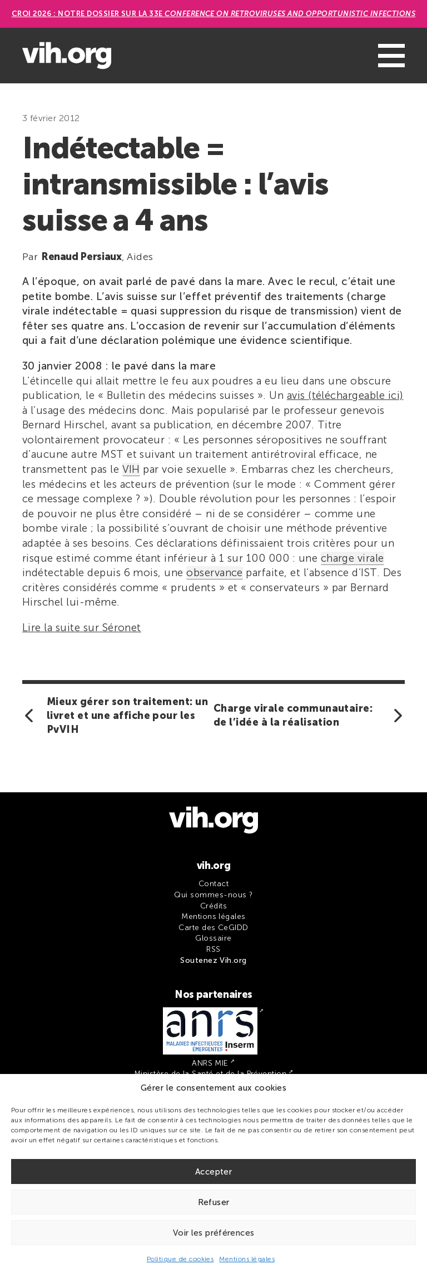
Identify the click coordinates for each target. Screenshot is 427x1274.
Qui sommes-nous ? (213, 895)
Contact (213, 883)
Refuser (214, 1202)
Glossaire (213, 938)
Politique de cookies (180, 1259)
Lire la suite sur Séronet (81, 627)
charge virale (352, 558)
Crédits (213, 906)
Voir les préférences (214, 1233)
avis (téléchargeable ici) (345, 395)
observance (214, 572)
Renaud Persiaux (81, 257)
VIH (131, 469)
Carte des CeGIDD (213, 927)
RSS (213, 949)
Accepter (213, 1172)
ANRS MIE (210, 1063)
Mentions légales (247, 1259)
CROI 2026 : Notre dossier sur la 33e (214, 13)
